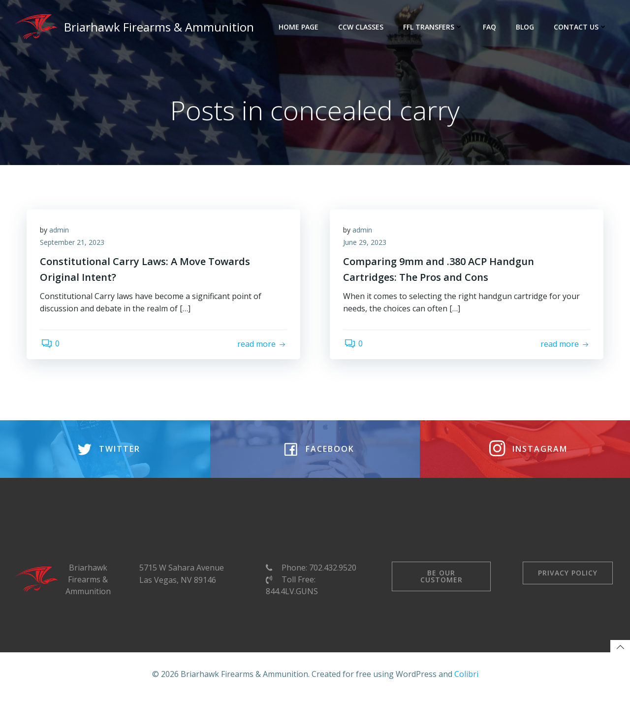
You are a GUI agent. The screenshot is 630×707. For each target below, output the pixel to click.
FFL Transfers (434, 27)
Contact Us (581, 27)
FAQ (490, 27)
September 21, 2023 (73, 244)
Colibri (466, 684)
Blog (526, 27)
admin (60, 231)
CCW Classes (361, 27)
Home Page (299, 27)
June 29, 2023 (366, 244)
